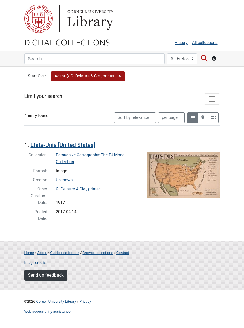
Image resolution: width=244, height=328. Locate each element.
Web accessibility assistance (47, 311)
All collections (205, 42)
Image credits (35, 262)
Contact (122, 253)
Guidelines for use (64, 253)
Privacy (85, 301)
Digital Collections (67, 42)
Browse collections (97, 253)
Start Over (37, 76)
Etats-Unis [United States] (62, 145)
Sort (133, 117)
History (181, 42)
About (42, 253)
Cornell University (38, 19)
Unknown (64, 180)
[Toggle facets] (212, 99)
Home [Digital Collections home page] (29, 253)
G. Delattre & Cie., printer (78, 189)
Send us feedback (46, 275)
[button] (88, 76)
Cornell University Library (56, 301)
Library (89, 19)
